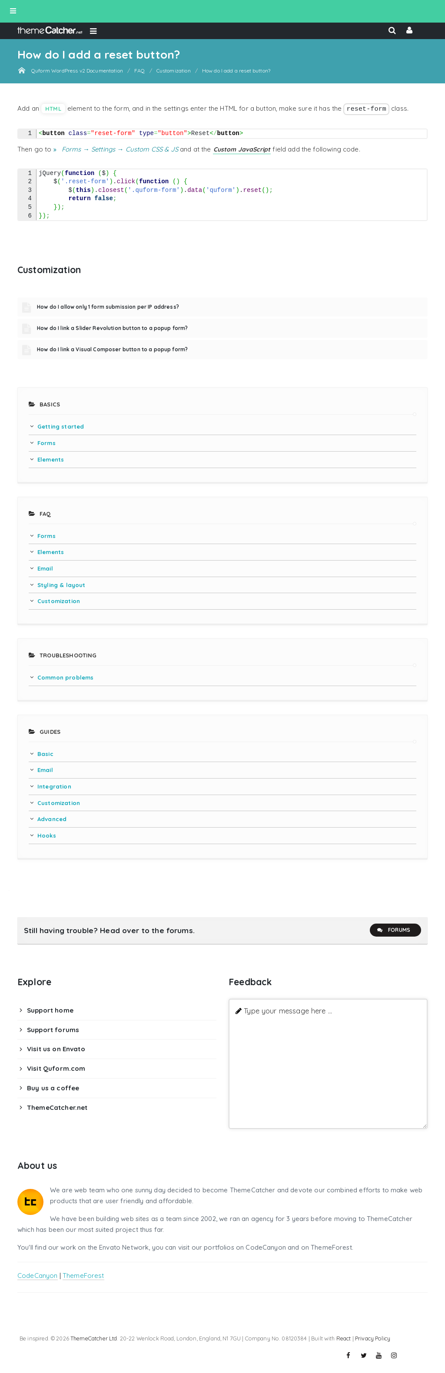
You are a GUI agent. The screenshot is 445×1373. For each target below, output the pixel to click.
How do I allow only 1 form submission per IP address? (108, 307)
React (343, 1338)
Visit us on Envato (56, 1049)
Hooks (46, 835)
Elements (50, 459)
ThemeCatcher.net (57, 1107)
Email (45, 568)
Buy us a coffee (53, 1088)
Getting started (60, 426)
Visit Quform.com (56, 1068)
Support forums (53, 1030)
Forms (46, 442)
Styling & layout (61, 584)
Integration (54, 786)
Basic (45, 753)
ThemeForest (83, 1275)
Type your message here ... (288, 1010)
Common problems (65, 677)
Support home (50, 1010)
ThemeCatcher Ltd (93, 1338)
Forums (393, 930)
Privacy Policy (372, 1338)
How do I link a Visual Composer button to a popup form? (112, 349)
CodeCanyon (37, 1275)
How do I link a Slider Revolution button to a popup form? (112, 328)
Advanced (51, 818)
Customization (58, 600)
